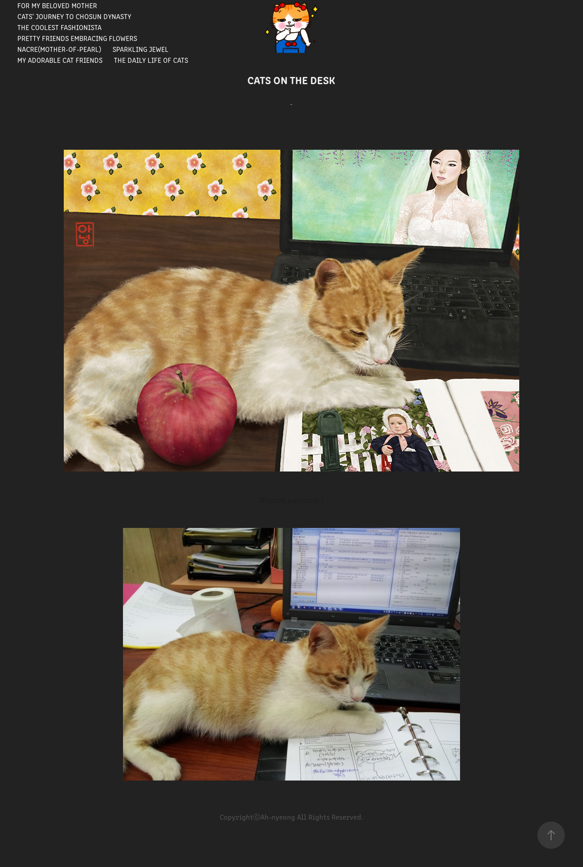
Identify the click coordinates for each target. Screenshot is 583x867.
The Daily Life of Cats (151, 60)
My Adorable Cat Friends (59, 60)
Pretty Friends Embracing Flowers (77, 38)
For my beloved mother (57, 5)
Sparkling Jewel (141, 49)
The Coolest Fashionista (59, 27)
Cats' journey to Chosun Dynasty (74, 16)
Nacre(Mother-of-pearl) (59, 49)
